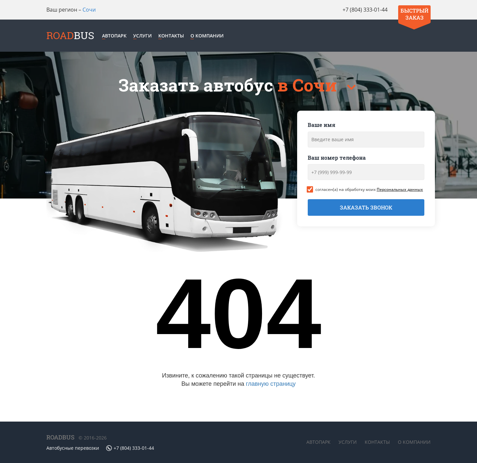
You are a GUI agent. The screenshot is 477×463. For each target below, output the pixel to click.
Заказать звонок (366, 207)
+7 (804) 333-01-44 (365, 9)
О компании (207, 35)
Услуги (142, 35)
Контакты (171, 35)
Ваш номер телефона (337, 157)
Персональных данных (400, 189)
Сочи (89, 9)
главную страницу (270, 383)
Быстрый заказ (414, 14)
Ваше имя (321, 124)
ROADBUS (60, 437)
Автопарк (114, 35)
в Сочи (309, 85)
